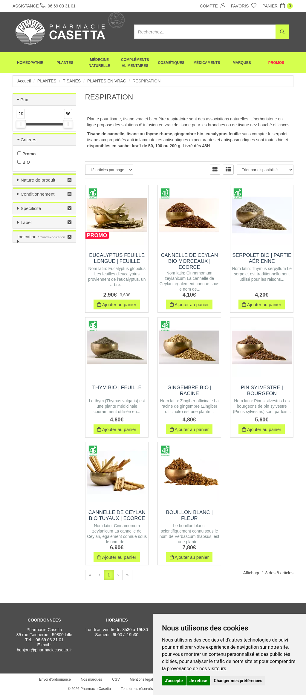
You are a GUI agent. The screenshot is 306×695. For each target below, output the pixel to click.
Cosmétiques (171, 63)
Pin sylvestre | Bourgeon (262, 390)
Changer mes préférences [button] (238, 680)
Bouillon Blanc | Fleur (189, 515)
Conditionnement (37, 194)
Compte (212, 5)
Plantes (64, 63)
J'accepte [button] (174, 680)
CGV (116, 679)
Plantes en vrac (106, 81)
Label (26, 222)
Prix (24, 99)
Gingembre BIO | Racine (189, 390)
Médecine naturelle (99, 63)
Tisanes (72, 81)
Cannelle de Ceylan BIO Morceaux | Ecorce (189, 261)
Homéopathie (30, 63)
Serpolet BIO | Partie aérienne (261, 258)
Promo (26, 153)
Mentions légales (143, 679)
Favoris (244, 5)
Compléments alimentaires (135, 63)
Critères (28, 139)
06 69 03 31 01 (49, 639)
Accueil (24, 81)
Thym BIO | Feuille (117, 387)
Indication (41, 236)
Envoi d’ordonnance (55, 679)
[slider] (21, 124)
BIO (23, 162)
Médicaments (206, 63)
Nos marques (91, 679)
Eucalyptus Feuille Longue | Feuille (117, 258)
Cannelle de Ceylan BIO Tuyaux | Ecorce (117, 515)
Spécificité (31, 208)
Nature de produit (38, 179)
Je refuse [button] (198, 680)
